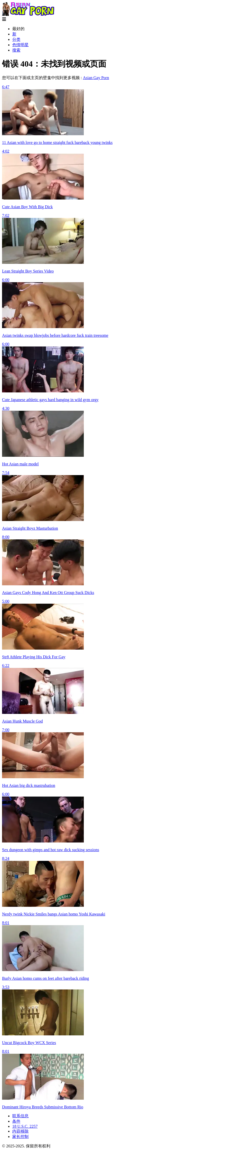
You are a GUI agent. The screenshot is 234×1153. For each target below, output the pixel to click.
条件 (16, 1121)
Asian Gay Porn (96, 78)
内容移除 (20, 1131)
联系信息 (20, 1116)
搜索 (16, 50)
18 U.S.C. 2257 (25, 1126)
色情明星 (20, 45)
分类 (16, 39)
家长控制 (20, 1136)
